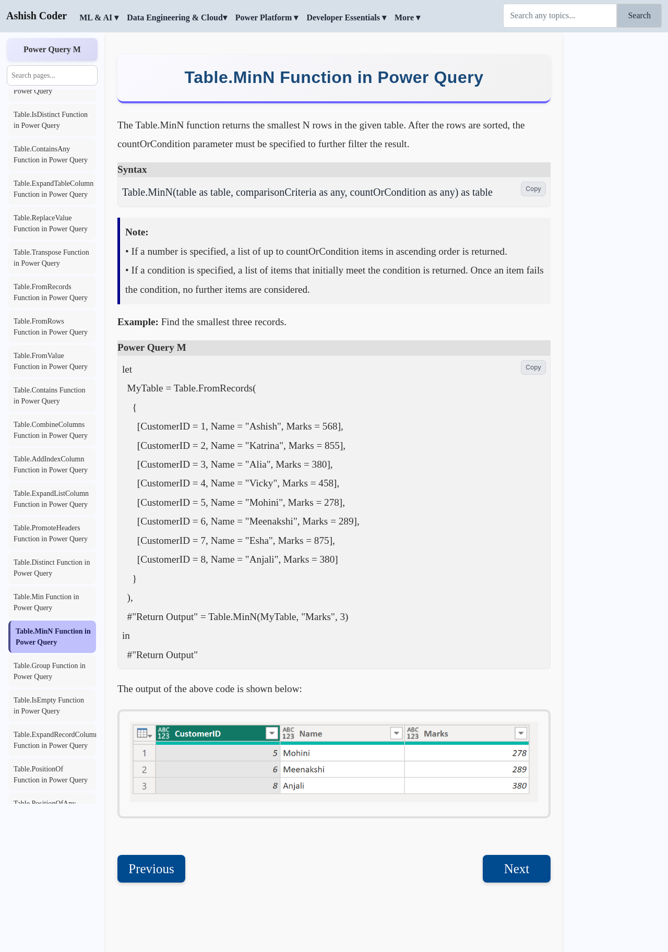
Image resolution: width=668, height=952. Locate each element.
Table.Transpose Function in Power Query (51, 257)
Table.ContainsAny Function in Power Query (51, 154)
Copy (533, 147)
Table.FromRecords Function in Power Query (51, 292)
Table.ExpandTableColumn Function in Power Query (53, 189)
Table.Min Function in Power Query (46, 602)
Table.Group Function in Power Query (50, 671)
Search (639, 15)
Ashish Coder (36, 15)
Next (517, 827)
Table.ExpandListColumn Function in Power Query (51, 499)
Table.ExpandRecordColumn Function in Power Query (55, 740)
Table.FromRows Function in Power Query (51, 326)
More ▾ (407, 17)
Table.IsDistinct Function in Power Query (51, 120)
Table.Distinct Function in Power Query (52, 567)
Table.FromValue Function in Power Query (51, 361)
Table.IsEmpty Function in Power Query (49, 705)
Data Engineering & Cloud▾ (177, 17)
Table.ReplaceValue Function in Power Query (51, 223)
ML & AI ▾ (98, 17)
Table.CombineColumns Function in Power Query (51, 430)
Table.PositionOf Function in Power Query (51, 774)
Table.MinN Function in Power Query (53, 636)
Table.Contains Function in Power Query (49, 395)
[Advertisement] (615, 190)
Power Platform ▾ (267, 17)
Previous (151, 827)
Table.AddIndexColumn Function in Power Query (51, 464)
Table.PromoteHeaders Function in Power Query (51, 533)
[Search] (560, 16)
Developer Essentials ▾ (346, 17)
